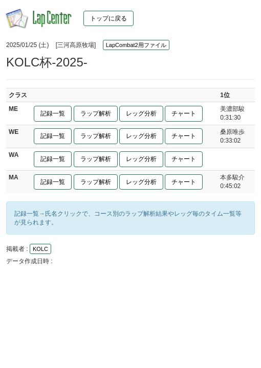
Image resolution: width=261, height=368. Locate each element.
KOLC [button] (40, 249)
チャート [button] (183, 113)
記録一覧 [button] (52, 113)
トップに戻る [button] (108, 18)
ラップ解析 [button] (95, 113)
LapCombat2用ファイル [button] (136, 45)
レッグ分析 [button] (141, 113)
